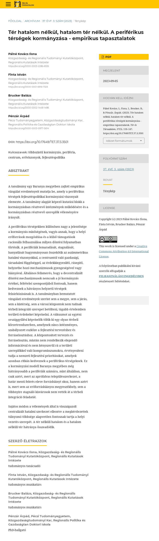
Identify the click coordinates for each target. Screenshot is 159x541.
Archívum (32, 21)
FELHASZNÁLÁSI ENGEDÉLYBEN (121, 276)
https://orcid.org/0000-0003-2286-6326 (28, 66)
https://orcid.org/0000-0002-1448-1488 (28, 107)
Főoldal (15, 21)
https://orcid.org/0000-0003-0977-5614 (28, 128)
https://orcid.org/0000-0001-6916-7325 (28, 87)
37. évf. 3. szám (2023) (57, 21)
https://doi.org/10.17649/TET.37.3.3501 (42, 142)
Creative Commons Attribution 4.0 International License (124, 251)
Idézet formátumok (119, 140)
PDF (108, 56)
